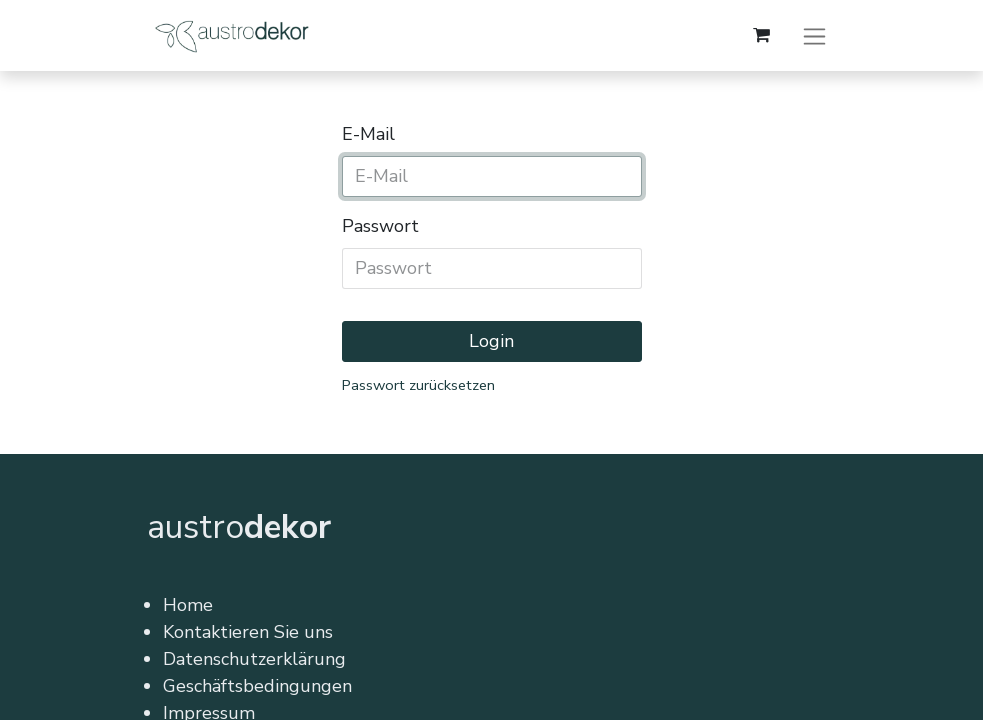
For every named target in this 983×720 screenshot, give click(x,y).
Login (491, 341)
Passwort (380, 226)
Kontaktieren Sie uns (248, 632)
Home (188, 605)
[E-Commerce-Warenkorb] (762, 35)
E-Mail (368, 134)
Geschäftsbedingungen (257, 686)
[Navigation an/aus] (814, 35)
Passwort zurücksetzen (418, 385)
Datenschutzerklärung (254, 659)
